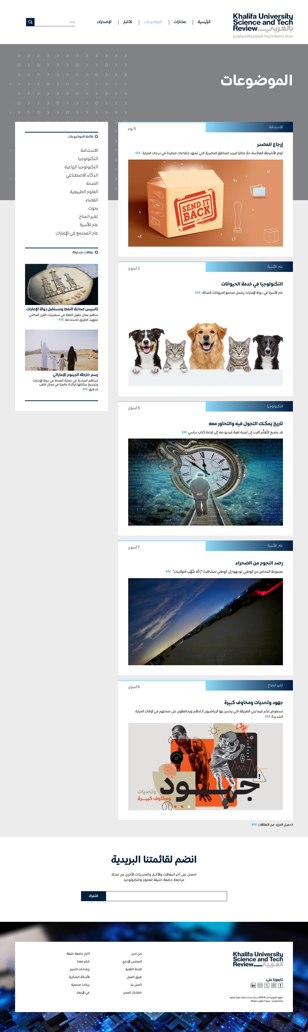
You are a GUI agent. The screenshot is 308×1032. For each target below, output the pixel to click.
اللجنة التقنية (133, 969)
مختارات (180, 22)
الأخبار (127, 22)
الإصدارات (104, 22)
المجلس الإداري (132, 961)
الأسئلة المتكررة (79, 977)
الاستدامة (89, 150)
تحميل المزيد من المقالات (272, 824)
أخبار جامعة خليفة (78, 953)
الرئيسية (204, 22)
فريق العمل (134, 977)
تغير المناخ (88, 217)
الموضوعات (153, 22)
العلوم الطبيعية (84, 192)
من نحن (136, 953)
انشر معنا (83, 961)
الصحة (92, 183)
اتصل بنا (136, 985)
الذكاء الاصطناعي (82, 175)
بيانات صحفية (80, 985)
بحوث (93, 208)
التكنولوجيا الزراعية (81, 167)
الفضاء (91, 200)
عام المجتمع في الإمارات (77, 233)
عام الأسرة (89, 225)
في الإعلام (83, 992)
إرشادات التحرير (80, 969)
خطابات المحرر (132, 992)
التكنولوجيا (88, 159)
